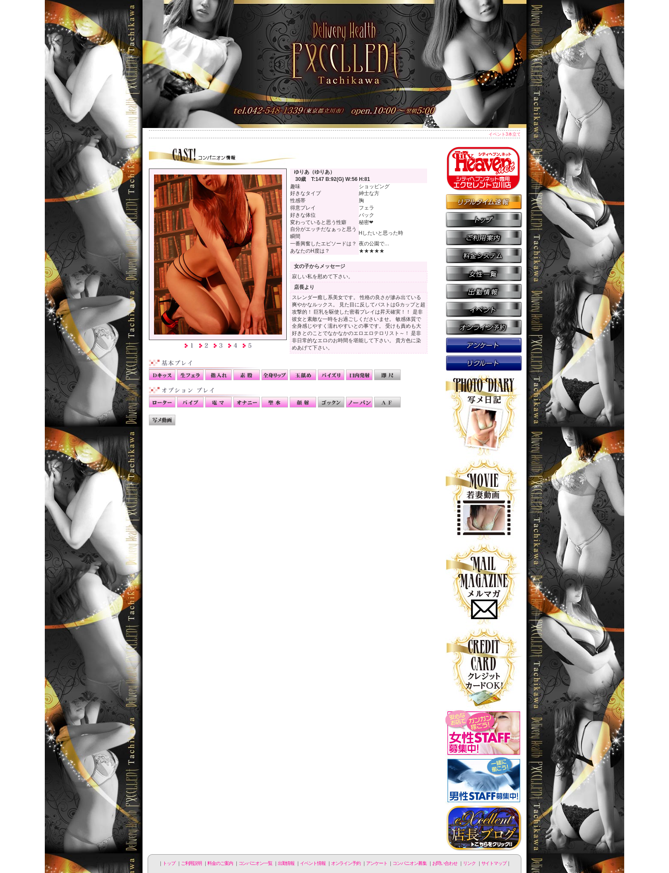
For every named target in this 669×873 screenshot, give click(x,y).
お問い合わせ (444, 863)
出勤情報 (483, 291)
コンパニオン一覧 (483, 273)
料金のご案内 (483, 255)
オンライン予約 (483, 327)
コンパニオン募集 (483, 363)
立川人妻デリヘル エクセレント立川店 (334, 64)
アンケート (483, 345)
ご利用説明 (483, 237)
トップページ (483, 219)
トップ (169, 863)
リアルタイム (483, 201)
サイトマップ (493, 863)
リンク (469, 863)
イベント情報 (483, 309)
